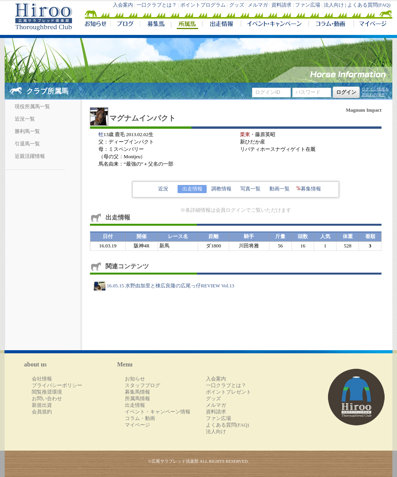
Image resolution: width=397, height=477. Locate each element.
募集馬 (155, 24)
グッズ (236, 5)
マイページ (371, 24)
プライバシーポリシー (57, 385)
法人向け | (335, 5)
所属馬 (186, 24)
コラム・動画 (331, 24)
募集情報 (308, 189)
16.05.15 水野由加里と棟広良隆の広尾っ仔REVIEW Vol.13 (164, 286)
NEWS (96, 24)
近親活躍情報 (30, 156)
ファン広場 (307, 5)
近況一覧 (25, 119)
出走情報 (221, 24)
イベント (275, 24)
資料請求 (281, 5)
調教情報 (221, 189)
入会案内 (123, 5)
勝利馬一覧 (27, 131)
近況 (163, 189)
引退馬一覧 (27, 144)
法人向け (216, 431)
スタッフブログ (142, 385)
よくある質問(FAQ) (368, 5)
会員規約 (42, 412)
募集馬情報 (137, 392)
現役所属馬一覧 (32, 106)
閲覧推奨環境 (47, 392)
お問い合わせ (47, 398)
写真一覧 (250, 189)
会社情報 (42, 379)
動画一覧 (279, 189)
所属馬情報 (137, 398)
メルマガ (258, 5)
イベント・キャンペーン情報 (157, 412)
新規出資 (42, 405)
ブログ (125, 24)
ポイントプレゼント (228, 392)
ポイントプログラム (203, 5)
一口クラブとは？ (156, 5)
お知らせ (135, 379)
